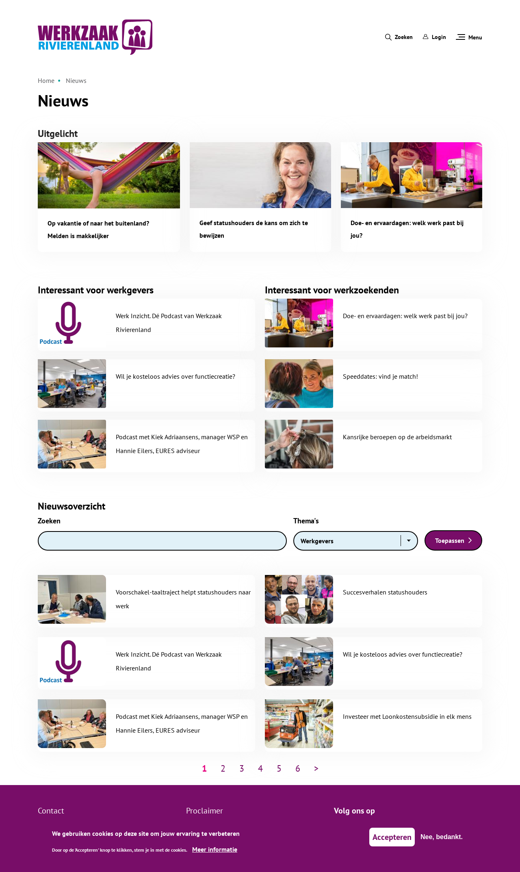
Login (434, 37)
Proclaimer (204, 810)
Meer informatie (214, 853)
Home (46, 80)
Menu (469, 37)
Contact (51, 810)
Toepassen (449, 540)
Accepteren (392, 840)
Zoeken (404, 37)
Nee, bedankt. (441, 840)
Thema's (306, 520)
